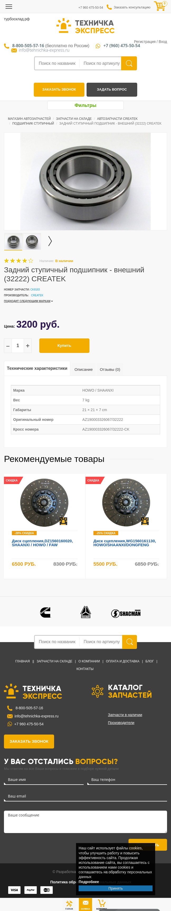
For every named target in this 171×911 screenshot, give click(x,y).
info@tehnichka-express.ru (44, 50)
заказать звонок (59, 89)
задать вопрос (112, 89)
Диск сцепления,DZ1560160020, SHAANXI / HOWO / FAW (42, 543)
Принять (115, 888)
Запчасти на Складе (74, 119)
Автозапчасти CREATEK (117, 119)
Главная (22, 661)
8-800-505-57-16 (29, 708)
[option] (85, 181)
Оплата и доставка (123, 661)
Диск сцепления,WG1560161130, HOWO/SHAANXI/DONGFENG (124, 543)
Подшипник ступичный (33, 123)
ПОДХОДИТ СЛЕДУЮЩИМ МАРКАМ (27, 301)
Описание (83, 369)
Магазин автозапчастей (29, 119)
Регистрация (145, 42)
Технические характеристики (37, 368)
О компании (89, 661)
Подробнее (89, 882)
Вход (163, 42)
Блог (149, 661)
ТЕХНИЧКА (95, 26)
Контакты (85, 669)
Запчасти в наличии (125, 715)
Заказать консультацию (132, 7)
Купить (64, 345)
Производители (121, 723)
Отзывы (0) (110, 369)
